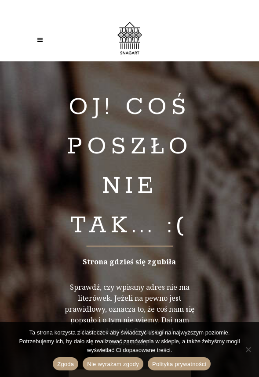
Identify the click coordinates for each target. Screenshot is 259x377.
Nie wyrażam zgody (113, 364)
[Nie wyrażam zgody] (248, 349)
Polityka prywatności (179, 364)
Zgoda (65, 364)
